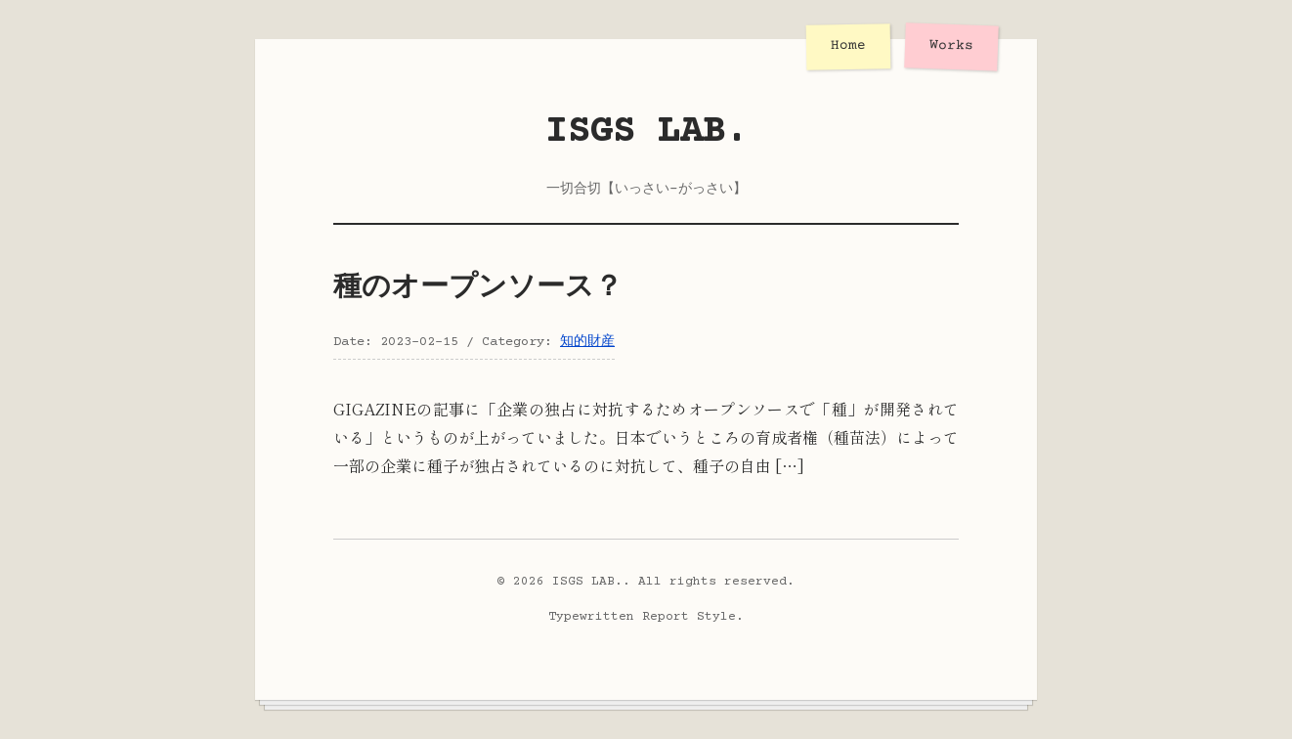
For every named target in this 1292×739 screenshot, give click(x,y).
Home (848, 46)
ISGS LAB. (646, 132)
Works (951, 46)
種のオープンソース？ (478, 289)
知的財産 (587, 342)
